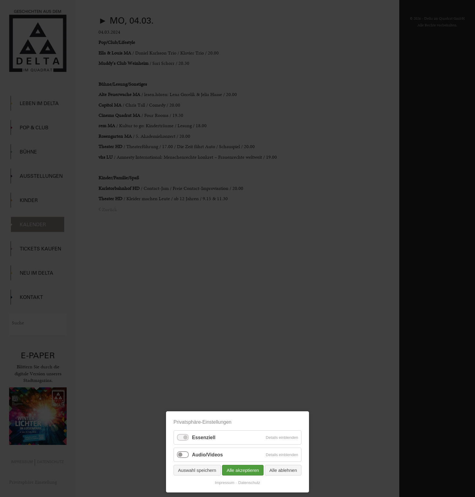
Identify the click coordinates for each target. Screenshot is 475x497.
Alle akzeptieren (243, 470)
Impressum (224, 483)
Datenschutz (249, 483)
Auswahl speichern (197, 470)
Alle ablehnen (283, 470)
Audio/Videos (207, 454)
